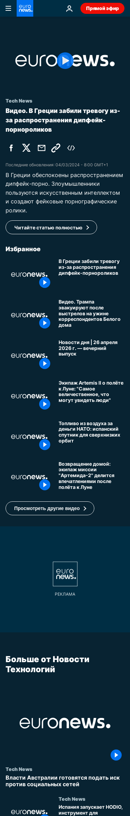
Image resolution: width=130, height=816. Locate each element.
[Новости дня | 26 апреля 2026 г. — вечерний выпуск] (91, 356)
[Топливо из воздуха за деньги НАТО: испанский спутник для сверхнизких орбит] (91, 437)
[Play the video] (65, 61)
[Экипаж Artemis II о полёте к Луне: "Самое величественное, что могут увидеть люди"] (91, 396)
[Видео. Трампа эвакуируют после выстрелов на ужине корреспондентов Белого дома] (91, 315)
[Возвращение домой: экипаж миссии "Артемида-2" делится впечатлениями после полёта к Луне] (91, 477)
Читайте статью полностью (48, 227)
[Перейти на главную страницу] (25, 8)
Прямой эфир (102, 8)
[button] (50, 508)
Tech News (19, 769)
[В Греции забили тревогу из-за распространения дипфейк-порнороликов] (91, 274)
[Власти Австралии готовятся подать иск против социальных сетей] (65, 781)
